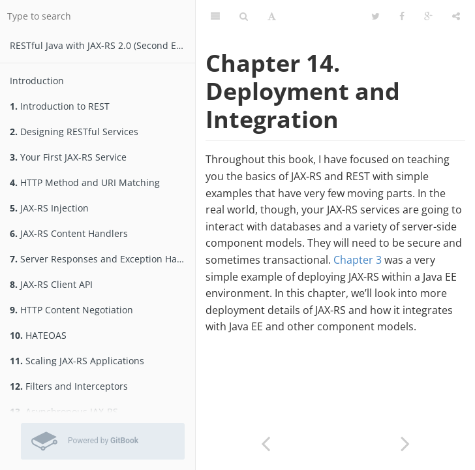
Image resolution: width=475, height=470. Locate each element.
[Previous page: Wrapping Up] (265, 442)
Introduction (37, 80)
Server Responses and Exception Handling (102, 259)
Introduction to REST (60, 106)
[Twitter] (375, 16)
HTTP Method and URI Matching (85, 182)
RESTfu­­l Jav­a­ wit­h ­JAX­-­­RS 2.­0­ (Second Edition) (102, 45)
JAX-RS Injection (49, 208)
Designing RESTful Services (74, 131)
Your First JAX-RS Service (68, 157)
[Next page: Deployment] (405, 442)
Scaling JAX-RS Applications (77, 360)
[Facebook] (402, 16)
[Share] (456, 16)
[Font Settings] (272, 16)
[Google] (428, 16)
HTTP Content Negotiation (71, 310)
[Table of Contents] (215, 16)
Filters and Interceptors (69, 386)
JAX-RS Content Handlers (69, 233)
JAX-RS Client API (51, 284)
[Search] (244, 16)
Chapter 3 (357, 260)
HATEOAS (38, 335)
